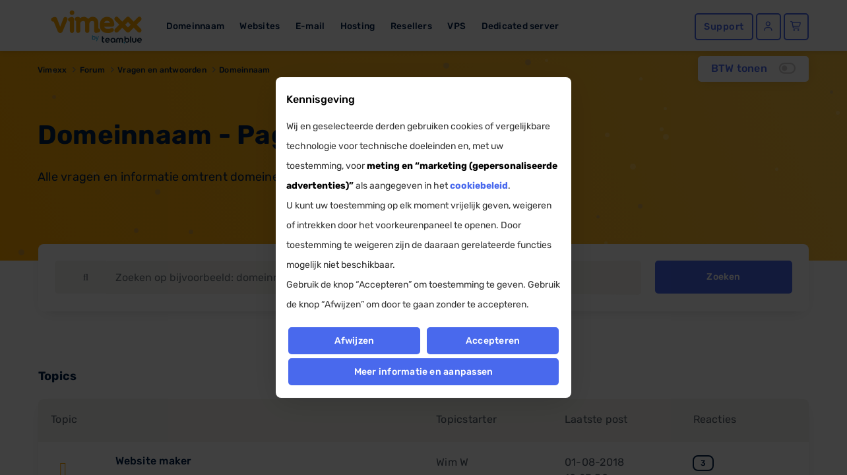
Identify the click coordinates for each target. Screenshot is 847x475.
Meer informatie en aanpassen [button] (423, 371)
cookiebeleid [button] (479, 185)
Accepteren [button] (493, 340)
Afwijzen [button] (354, 340)
